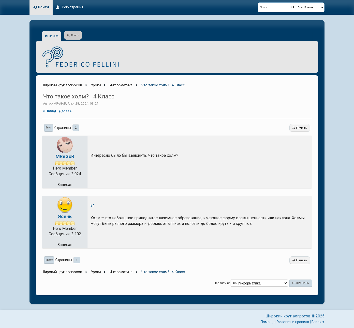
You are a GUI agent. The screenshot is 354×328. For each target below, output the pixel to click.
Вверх (49, 260)
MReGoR (65, 156)
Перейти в (221, 283)
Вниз (48, 127)
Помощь (268, 322)
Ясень (65, 216)
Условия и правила (293, 322)
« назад (49, 111)
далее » (65, 111)
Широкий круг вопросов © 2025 (295, 316)
